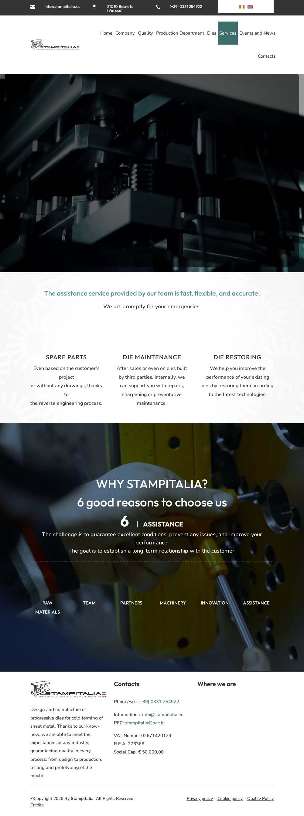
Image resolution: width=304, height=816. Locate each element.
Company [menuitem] (125, 33)
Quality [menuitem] (145, 33)
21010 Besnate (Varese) (120, 8)
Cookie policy (230, 798)
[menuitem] (250, 8)
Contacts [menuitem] (266, 56)
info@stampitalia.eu (62, 6)
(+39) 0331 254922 (186, 6)
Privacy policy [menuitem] (200, 798)
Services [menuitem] (227, 33)
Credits (37, 805)
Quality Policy (260, 798)
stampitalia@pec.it (144, 723)
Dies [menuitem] (211, 33)
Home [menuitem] (106, 33)
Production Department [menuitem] (180, 33)
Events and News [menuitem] (257, 33)
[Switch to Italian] (241, 8)
